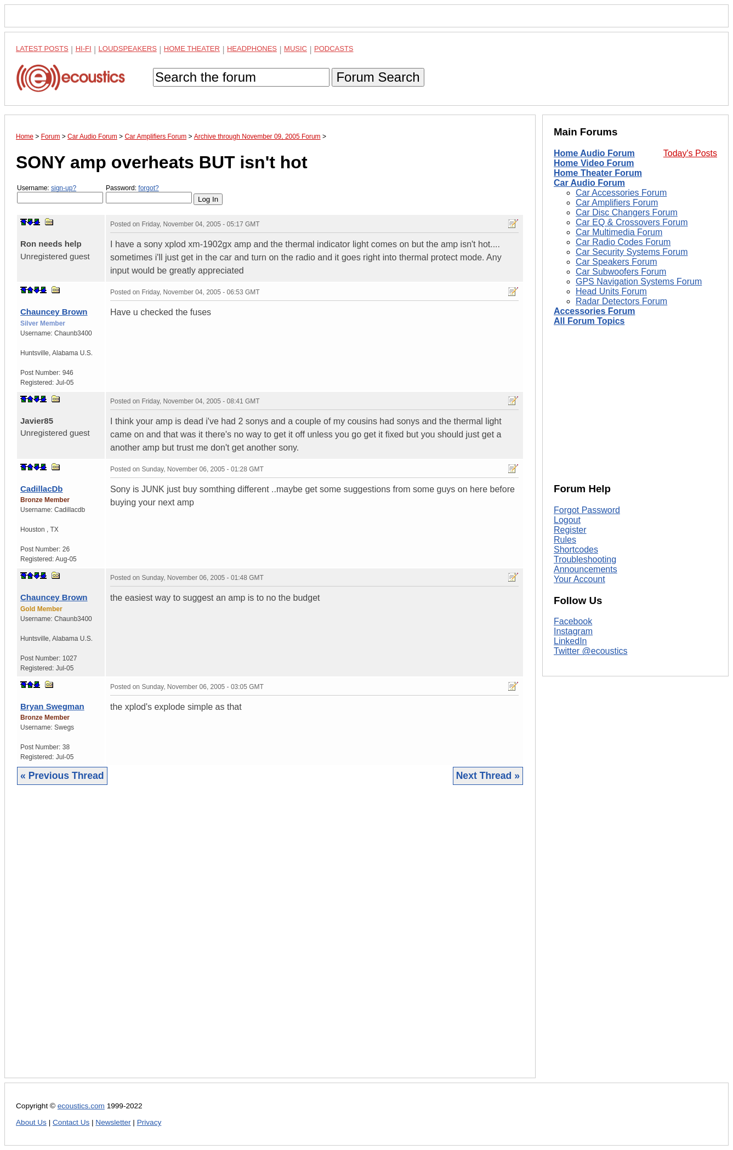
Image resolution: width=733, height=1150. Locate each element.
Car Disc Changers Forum (627, 212)
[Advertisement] (270, 940)
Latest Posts (42, 48)
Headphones (252, 48)
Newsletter (112, 1122)
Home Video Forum (594, 163)
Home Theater (192, 48)
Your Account (579, 579)
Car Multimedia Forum (619, 232)
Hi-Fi (84, 48)
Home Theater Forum (598, 173)
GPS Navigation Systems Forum (639, 281)
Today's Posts (690, 153)
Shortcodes (576, 549)
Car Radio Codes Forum (623, 242)
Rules (565, 539)
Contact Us (71, 1122)
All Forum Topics (589, 321)
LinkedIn (570, 641)
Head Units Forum (611, 291)
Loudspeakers (128, 48)
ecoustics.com (81, 1106)
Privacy (149, 1122)
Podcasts (334, 48)
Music (295, 48)
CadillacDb (41, 488)
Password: (149, 193)
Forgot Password (587, 510)
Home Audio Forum (594, 153)
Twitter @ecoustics (591, 651)
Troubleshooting (585, 559)
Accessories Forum (594, 311)
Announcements (585, 569)
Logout (567, 520)
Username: (60, 193)
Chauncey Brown (54, 311)
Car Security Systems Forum (631, 252)
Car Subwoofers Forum (621, 271)
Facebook (573, 621)
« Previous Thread (62, 775)
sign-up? (63, 188)
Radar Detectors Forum (621, 301)
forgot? (148, 188)
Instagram (573, 631)
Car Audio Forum (589, 182)
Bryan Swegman (52, 706)
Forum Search (377, 77)
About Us (31, 1122)
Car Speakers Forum (616, 261)
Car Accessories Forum (621, 192)
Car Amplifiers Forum (617, 202)
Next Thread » (488, 775)
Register (570, 529)
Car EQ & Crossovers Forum (631, 222)
